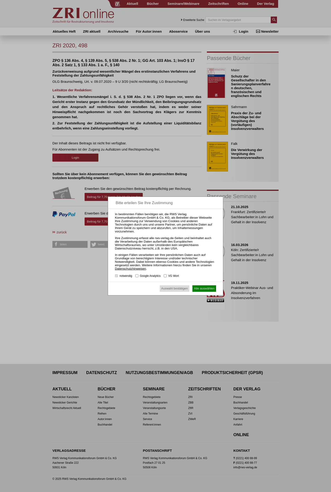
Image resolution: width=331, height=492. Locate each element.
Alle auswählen (204, 288)
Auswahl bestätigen (174, 288)
